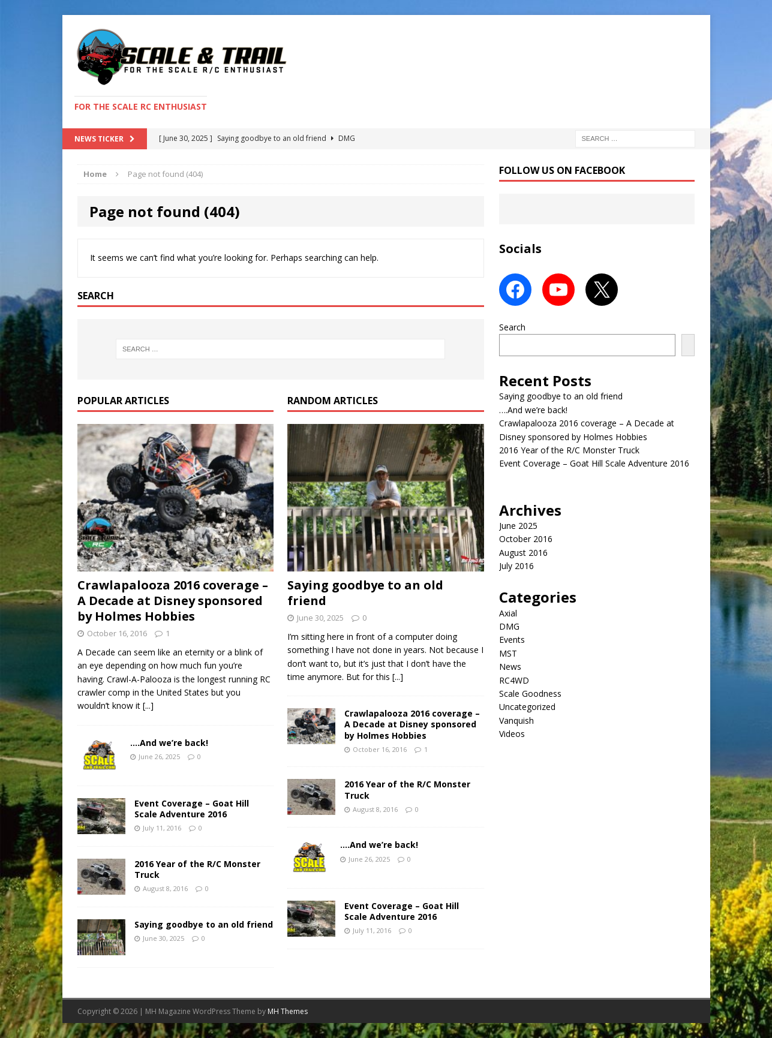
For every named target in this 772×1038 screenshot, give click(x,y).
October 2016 (525, 538)
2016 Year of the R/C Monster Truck (197, 869)
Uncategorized (527, 706)
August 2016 (523, 552)
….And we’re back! (169, 742)
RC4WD (514, 680)
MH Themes (288, 1011)
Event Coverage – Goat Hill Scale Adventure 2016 (191, 809)
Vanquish (516, 720)
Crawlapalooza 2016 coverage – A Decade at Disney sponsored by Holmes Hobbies (172, 600)
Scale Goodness (530, 693)
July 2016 (516, 565)
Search (512, 327)
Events (512, 639)
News (510, 666)
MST (508, 653)
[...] (148, 705)
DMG (509, 626)
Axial (508, 613)
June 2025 (518, 525)
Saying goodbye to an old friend (203, 924)
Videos (512, 733)
